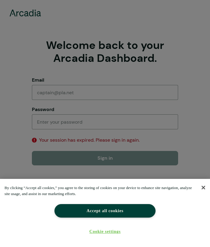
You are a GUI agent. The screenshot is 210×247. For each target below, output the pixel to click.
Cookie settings (105, 231)
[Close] (203, 187)
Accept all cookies (105, 210)
